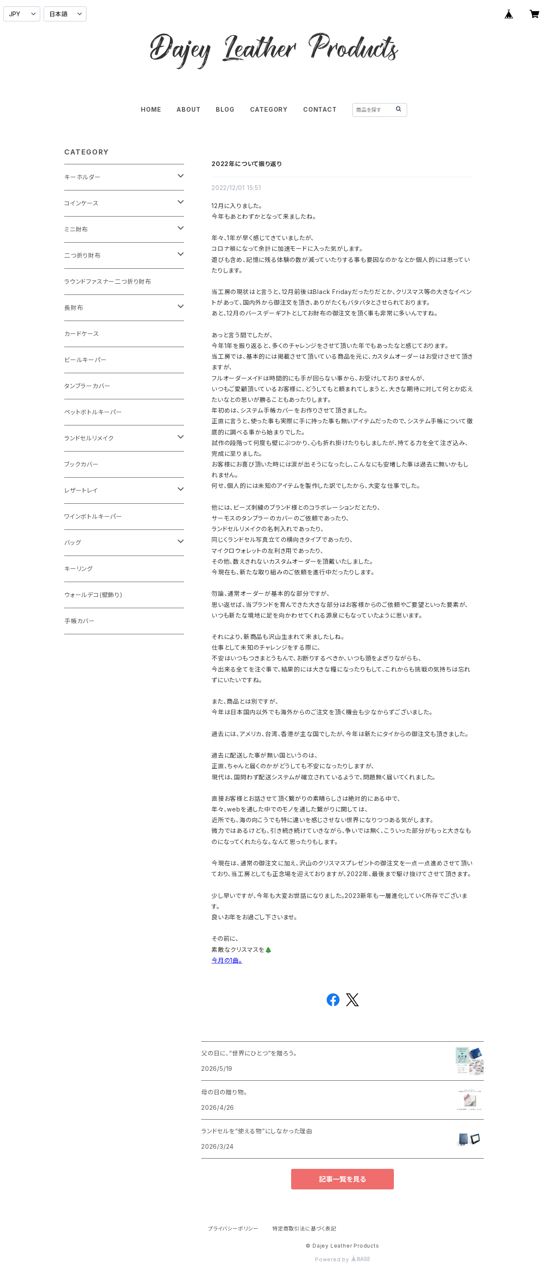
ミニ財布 (76, 229)
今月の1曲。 (226, 960)
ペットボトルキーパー (93, 412)
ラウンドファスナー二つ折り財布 (108, 281)
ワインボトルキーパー (93, 516)
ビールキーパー (85, 359)
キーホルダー (82, 177)
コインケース (81, 203)
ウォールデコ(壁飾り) (93, 594)
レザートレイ (81, 490)
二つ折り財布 (82, 255)
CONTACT (320, 109)
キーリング (78, 568)
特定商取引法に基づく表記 (304, 1228)
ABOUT (188, 109)
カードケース (81, 333)
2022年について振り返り (246, 163)
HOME (151, 109)
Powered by (342, 1259)
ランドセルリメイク (89, 438)
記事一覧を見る (342, 1179)
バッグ (72, 542)
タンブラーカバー (87, 385)
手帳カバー (79, 620)
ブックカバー (81, 464)
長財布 (73, 307)
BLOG (225, 109)
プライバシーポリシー (233, 1228)
